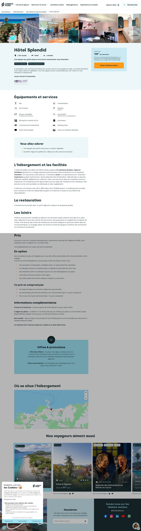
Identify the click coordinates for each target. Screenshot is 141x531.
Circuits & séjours (22, 5)
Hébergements (72, 5)
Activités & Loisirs (57, 5)
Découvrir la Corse (38, 5)
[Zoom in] (85, 392)
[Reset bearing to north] (85, 398)
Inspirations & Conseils (89, 5)
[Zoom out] (85, 395)
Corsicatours (5, 12)
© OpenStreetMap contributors (75, 428)
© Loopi (86, 428)
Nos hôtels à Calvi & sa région (36, 12)
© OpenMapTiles (62, 428)
